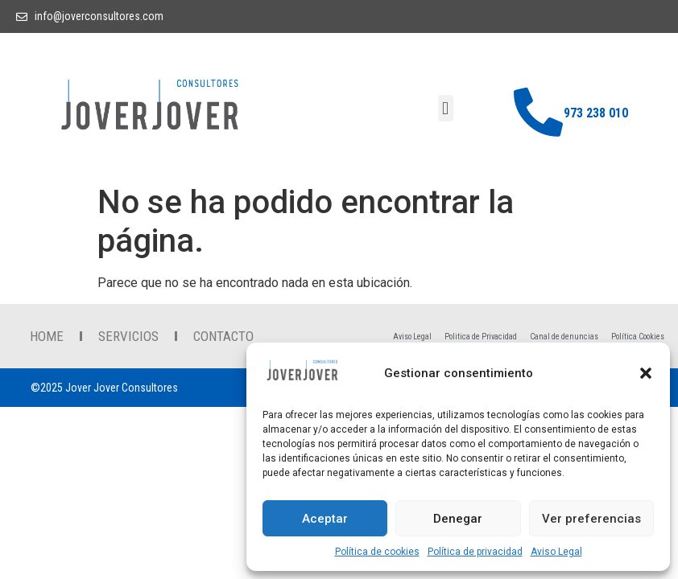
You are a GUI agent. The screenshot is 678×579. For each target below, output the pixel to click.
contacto (223, 336)
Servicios (128, 336)
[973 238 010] (538, 112)
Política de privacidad (475, 551)
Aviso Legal (556, 551)
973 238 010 (596, 113)
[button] (646, 373)
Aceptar (325, 518)
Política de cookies (377, 551)
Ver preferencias (591, 518)
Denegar (457, 518)
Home (47, 336)
